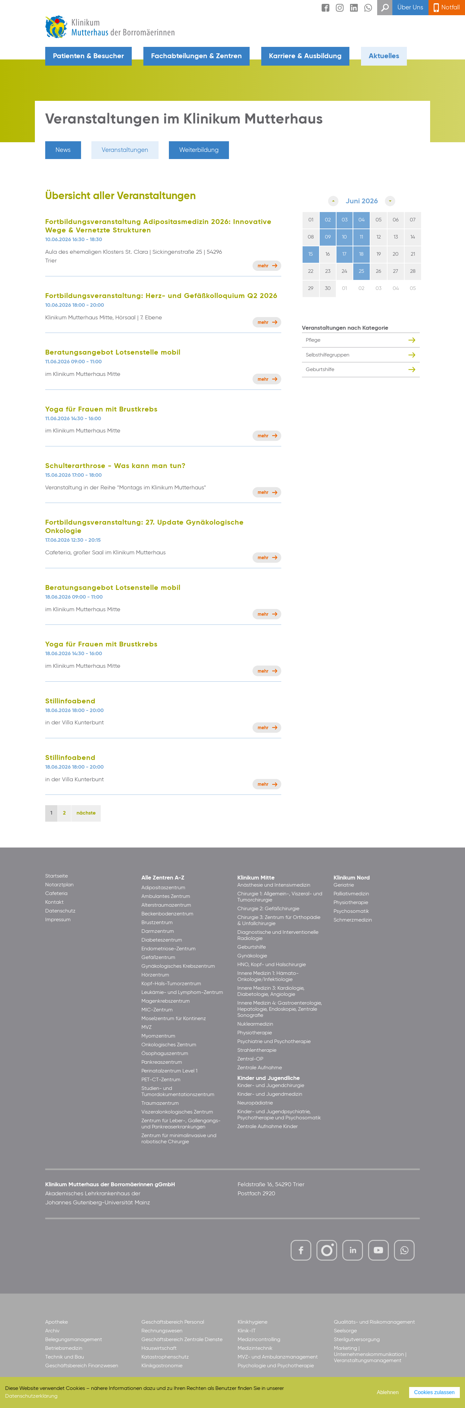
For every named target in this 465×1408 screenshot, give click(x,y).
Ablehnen (388, 1392)
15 (310, 254)
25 (361, 271)
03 (344, 220)
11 (361, 237)
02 (328, 220)
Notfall (450, 8)
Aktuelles (384, 56)
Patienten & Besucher (88, 56)
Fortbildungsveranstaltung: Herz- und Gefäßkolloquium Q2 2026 (161, 296)
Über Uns (410, 8)
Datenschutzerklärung (31, 1396)
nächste (86, 813)
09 (328, 237)
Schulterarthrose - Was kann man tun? (115, 466)
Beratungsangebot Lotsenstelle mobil (113, 352)
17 (344, 254)
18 (361, 254)
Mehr (263, 266)
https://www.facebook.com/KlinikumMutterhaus (301, 1250)
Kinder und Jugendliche (268, 1078)
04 (361, 220)
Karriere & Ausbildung (305, 56)
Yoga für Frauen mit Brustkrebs (101, 409)
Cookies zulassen (434, 1392)
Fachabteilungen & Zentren (196, 56)
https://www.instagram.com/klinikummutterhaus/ (326, 1250)
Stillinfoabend (70, 701)
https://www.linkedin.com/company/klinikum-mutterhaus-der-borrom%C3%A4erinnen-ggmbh (353, 1252)
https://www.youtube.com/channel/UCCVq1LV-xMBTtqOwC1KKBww (379, 1251)
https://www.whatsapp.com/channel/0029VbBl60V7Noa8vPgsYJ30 (404, 1250)
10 (344, 237)
